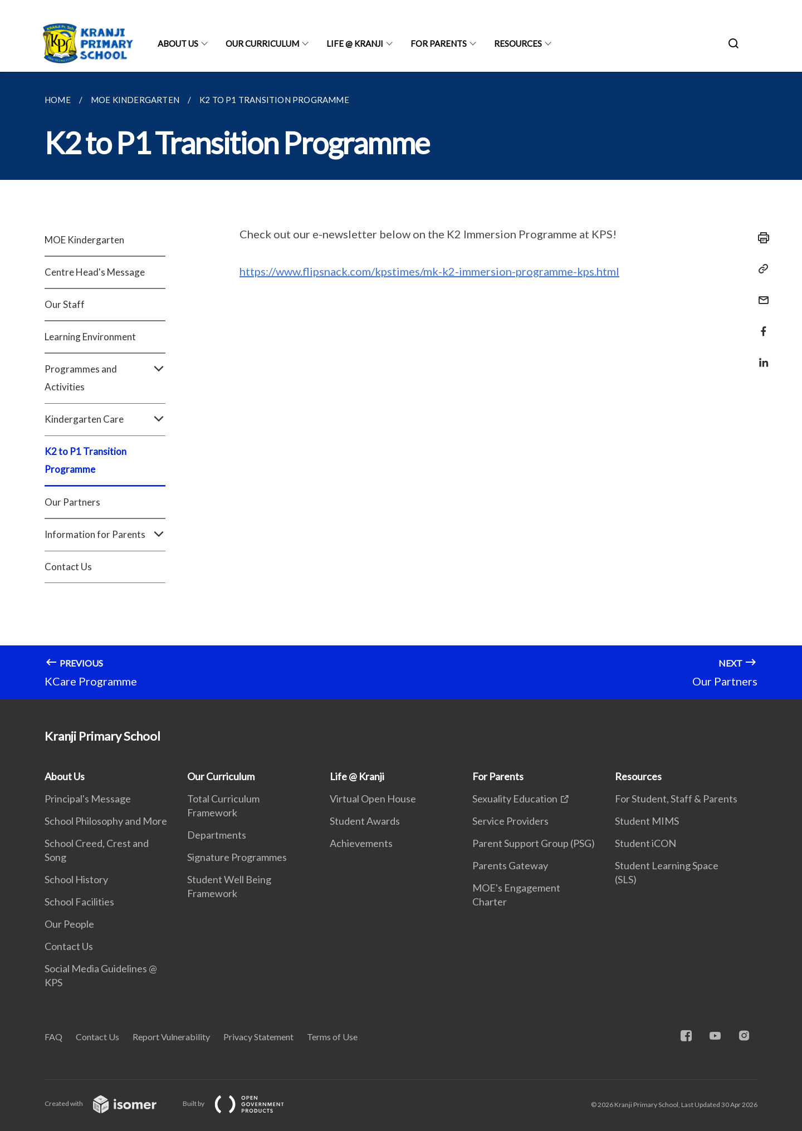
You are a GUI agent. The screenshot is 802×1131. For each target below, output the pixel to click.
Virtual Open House (373, 798)
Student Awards (365, 821)
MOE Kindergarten (84, 240)
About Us (178, 43)
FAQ (53, 1036)
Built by (242, 1103)
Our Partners (72, 502)
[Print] (760, 237)
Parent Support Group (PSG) (533, 843)
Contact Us (68, 566)
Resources (518, 43)
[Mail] (760, 293)
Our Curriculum (262, 43)
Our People (69, 924)
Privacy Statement (258, 1036)
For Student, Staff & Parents (676, 798)
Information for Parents (105, 535)
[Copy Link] (760, 269)
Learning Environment (90, 336)
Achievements (361, 843)
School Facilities (79, 901)
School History (76, 879)
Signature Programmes (237, 857)
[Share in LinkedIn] (760, 355)
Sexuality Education (515, 798)
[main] (401, 385)
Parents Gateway (510, 865)
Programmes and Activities (105, 378)
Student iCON (645, 843)
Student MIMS (647, 821)
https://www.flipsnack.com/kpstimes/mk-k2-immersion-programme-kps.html (429, 271)
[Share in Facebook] (760, 324)
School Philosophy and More (106, 821)
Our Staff (65, 304)
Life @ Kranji (354, 43)
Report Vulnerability (171, 1036)
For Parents (438, 43)
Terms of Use (332, 1036)
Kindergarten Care (105, 419)
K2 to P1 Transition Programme (85, 460)
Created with (109, 1103)
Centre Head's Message (95, 272)
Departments (216, 835)
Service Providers (510, 821)
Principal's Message (88, 798)
